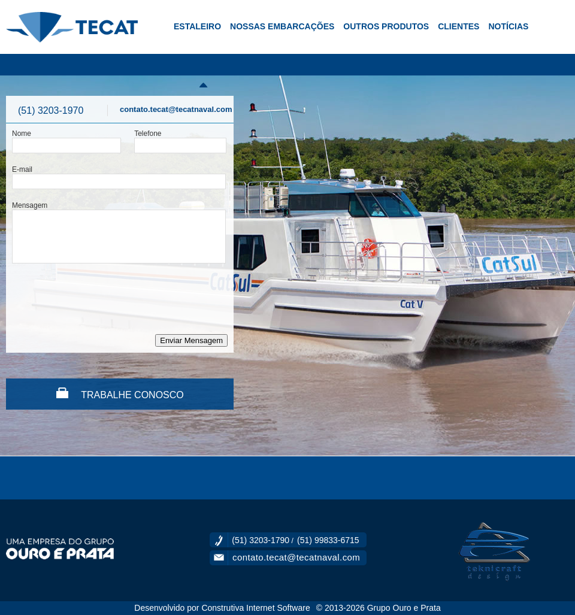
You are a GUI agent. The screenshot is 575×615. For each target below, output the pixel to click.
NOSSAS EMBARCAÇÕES (282, 26)
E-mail (22, 169)
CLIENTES (458, 26)
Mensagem (29, 205)
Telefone (147, 133)
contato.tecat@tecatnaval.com (176, 109)
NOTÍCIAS (508, 26)
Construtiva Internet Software (255, 608)
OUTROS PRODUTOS (386, 26)
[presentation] (103, 298)
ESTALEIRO (197, 26)
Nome (21, 133)
